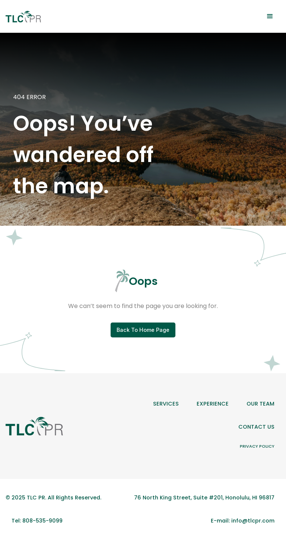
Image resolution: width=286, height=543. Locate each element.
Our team (260, 403)
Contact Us (256, 427)
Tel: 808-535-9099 (37, 520)
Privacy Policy (257, 446)
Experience (213, 403)
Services (166, 403)
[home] (23, 16)
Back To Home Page (143, 330)
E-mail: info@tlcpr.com (242, 520)
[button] (270, 16)
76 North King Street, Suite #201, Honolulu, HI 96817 (204, 497)
